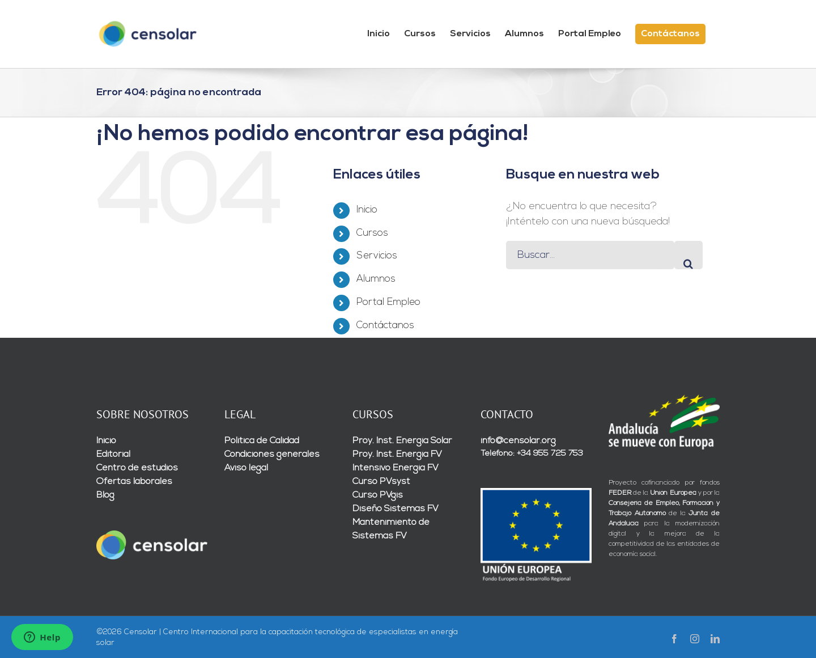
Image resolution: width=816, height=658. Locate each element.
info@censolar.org (518, 440)
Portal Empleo (388, 302)
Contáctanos (385, 325)
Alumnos (376, 279)
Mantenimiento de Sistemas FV (391, 529)
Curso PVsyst (381, 481)
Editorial (113, 454)
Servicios (376, 256)
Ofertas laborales (134, 481)
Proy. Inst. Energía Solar (402, 440)
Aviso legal (246, 468)
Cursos (372, 233)
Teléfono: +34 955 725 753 (532, 453)
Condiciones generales (272, 454)
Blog (105, 495)
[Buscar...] (590, 255)
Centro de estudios (137, 468)
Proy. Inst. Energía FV (397, 454)
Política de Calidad (261, 440)
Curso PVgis (377, 495)
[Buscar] (688, 255)
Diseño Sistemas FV (395, 508)
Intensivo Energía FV (395, 468)
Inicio (366, 210)
